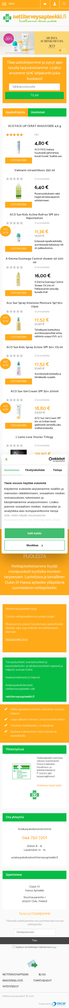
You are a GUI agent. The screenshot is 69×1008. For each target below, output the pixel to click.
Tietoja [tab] (57, 469)
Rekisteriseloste (13, 981)
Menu (8, 4)
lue (54, 947)
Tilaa (35, 95)
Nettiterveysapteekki (16, 975)
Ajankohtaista (15, 112)
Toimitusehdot (42, 981)
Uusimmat (38, 112)
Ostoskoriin (18, 160)
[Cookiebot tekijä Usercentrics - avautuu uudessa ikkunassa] (49, 459)
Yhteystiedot (11, 987)
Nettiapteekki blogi (17, 639)
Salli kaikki (34, 533)
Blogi (42, 975)
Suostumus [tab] (12, 469)
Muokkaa (34, 545)
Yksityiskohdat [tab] (35, 469)
